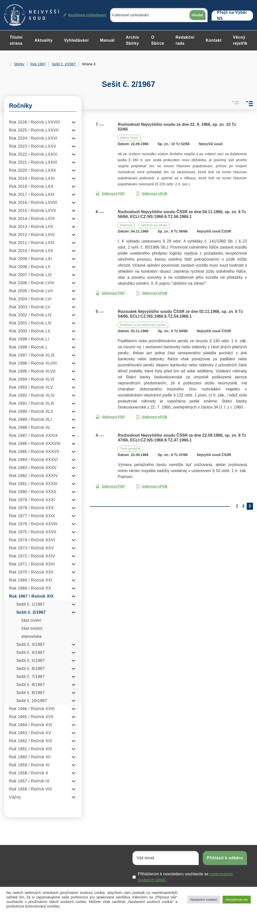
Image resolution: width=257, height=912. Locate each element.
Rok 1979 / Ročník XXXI (32, 500)
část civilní (31, 620)
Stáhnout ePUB (151, 194)
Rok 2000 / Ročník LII (29, 331)
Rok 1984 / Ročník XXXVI (33, 460)
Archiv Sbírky (132, 40)
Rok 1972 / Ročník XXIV (32, 556)
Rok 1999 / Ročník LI (29, 339)
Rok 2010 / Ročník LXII (31, 251)
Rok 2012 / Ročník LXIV (32, 235)
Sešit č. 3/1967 (30, 644)
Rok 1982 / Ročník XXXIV (33, 476)
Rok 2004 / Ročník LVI (30, 299)
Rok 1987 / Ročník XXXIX (33, 435)
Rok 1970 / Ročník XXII (31, 572)
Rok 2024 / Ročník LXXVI (33, 138)
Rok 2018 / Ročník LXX (31, 186)
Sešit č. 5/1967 (30, 660)
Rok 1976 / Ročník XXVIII (33, 524)
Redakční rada (184, 40)
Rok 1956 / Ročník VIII (30, 789)
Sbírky (19, 64)
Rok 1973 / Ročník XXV (31, 548)
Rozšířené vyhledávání (84, 15)
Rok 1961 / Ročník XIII (30, 749)
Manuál (107, 40)
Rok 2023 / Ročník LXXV (32, 146)
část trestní (31, 628)
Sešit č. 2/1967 (64, 64)
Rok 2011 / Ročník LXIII (31, 243)
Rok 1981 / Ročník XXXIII (33, 484)
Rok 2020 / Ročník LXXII (32, 170)
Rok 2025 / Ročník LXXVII (34, 130)
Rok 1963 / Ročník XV (30, 733)
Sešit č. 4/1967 (30, 652)
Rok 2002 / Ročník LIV (30, 315)
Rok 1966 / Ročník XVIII (32, 709)
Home (6, 64)
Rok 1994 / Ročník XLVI (31, 379)
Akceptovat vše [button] (237, 899)
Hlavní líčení (129, 138)
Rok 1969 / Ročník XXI (30, 580)
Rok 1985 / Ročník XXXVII (34, 451)
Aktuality (44, 40)
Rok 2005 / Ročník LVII (31, 291)
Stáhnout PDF (110, 194)
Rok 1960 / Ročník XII (30, 757)
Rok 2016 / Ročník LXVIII (33, 202)
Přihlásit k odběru (225, 858)
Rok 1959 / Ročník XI (29, 765)
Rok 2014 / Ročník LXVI (32, 218)
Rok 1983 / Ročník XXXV (33, 468)
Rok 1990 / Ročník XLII (31, 411)
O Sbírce (157, 40)
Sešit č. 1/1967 (30, 604)
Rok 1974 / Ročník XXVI (32, 540)
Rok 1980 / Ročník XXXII (32, 492)
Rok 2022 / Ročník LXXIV (33, 154)
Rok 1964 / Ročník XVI (30, 725)
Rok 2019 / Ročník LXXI (32, 178)
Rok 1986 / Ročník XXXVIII (34, 443)
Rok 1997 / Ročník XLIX (32, 355)
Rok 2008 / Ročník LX (30, 267)
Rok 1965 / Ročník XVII (31, 717)
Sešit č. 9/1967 (30, 693)
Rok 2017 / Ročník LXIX (32, 194)
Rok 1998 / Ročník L (28, 347)
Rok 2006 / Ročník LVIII (31, 283)
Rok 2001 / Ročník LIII (30, 323)
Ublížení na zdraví (154, 225)
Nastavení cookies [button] (203, 899)
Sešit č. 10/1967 (31, 701)
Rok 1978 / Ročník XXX (31, 508)
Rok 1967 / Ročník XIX (31, 596)
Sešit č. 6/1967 (30, 668)
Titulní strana (16, 40)
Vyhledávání (76, 40)
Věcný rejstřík (240, 40)
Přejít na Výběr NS (232, 16)
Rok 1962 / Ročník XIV (30, 741)
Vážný (15, 797)
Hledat (197, 15)
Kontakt (214, 40)
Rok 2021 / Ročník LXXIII (33, 162)
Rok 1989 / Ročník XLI (30, 419)
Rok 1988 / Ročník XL (30, 427)
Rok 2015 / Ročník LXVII (32, 210)
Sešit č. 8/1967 (30, 684)
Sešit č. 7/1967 (30, 676)
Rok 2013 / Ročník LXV (31, 226)
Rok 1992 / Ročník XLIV (32, 395)
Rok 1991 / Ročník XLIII (31, 403)
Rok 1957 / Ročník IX (29, 781)
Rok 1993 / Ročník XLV (31, 387)
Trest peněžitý (130, 448)
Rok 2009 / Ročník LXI (30, 259)
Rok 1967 (38, 64)
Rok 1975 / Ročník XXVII (32, 532)
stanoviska (31, 636)
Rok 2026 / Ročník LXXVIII (34, 122)
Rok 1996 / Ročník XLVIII (33, 363)
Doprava (126, 225)
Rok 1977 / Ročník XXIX (32, 516)
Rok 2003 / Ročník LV (29, 307)
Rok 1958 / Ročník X (28, 773)
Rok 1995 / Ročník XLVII (32, 371)
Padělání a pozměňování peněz (143, 325)
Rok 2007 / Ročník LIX (30, 275)
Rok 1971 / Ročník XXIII (32, 564)
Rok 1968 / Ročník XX (30, 588)
